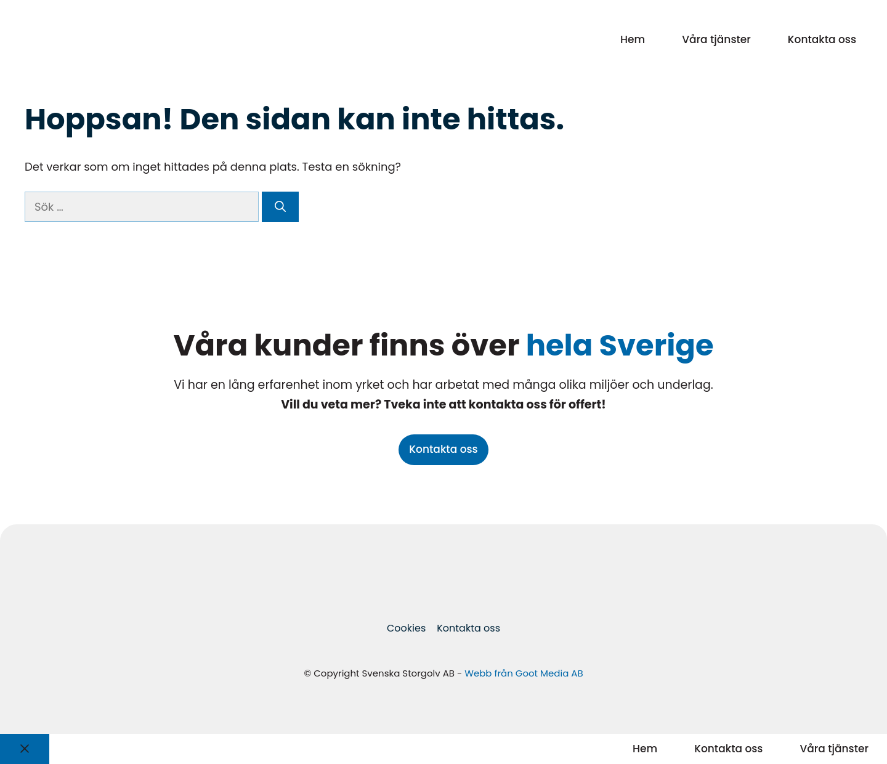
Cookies (406, 628)
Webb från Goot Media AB (523, 673)
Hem (632, 39)
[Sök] (280, 207)
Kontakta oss (822, 39)
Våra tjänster (716, 39)
